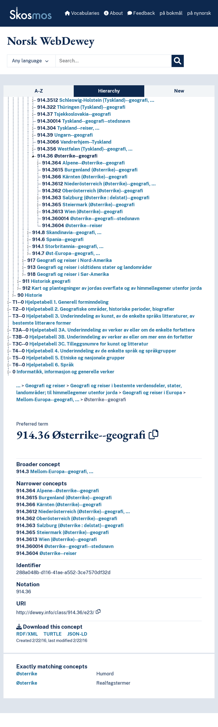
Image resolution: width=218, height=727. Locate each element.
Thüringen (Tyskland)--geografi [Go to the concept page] (81, 107)
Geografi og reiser (45, 385)
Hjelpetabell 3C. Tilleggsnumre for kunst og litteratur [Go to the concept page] (80, 344)
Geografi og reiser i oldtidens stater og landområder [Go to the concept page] (89, 267)
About (113, 13)
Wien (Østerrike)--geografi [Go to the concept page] (82, 211)
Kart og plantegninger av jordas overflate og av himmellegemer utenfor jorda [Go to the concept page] (112, 288)
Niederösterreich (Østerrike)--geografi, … (73, 511)
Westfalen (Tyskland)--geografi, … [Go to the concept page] (84, 149)
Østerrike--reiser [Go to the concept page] (72, 225)
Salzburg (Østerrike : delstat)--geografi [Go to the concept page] (95, 197)
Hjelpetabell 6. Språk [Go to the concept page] (43, 365)
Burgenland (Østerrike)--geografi (64, 497)
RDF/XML (27, 634)
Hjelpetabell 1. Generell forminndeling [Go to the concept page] (60, 302)
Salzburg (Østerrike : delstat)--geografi (70, 525)
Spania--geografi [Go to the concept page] (58, 239)
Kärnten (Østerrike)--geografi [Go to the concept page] (84, 177)
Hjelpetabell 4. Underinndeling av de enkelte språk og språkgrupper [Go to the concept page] (94, 351)
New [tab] (179, 91)
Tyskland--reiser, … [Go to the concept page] (68, 128)
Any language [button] (30, 61)
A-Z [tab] (39, 91)
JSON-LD (77, 634)
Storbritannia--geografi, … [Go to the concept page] (67, 246)
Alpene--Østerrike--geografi (57, 490)
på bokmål (171, 13)
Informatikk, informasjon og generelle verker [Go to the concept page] (63, 372)
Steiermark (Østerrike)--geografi (62, 532)
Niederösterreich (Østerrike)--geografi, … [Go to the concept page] (99, 184)
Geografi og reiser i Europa (152, 392)
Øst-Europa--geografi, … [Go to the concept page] (66, 253)
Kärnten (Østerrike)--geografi (59, 504)
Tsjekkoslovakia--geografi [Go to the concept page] (74, 114)
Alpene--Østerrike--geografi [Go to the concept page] (83, 163)
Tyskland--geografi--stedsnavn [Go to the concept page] (83, 121)
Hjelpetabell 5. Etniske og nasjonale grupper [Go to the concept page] (68, 358)
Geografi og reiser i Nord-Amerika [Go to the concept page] (69, 260)
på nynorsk (199, 13)
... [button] (18, 385)
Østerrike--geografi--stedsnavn (64, 546)
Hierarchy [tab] (109, 91)
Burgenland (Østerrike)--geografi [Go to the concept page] (90, 170)
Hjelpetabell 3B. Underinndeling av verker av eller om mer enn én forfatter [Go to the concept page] (102, 337)
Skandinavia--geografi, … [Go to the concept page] (66, 232)
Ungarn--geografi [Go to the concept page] (65, 135)
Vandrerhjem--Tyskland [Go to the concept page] (74, 142)
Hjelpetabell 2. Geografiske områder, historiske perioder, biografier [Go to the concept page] (93, 309)
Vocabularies (82, 13)
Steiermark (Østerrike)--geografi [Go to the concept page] (88, 204)
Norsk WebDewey (50, 40)
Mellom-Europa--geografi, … (47, 399)
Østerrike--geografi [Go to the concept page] (67, 156)
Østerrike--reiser (46, 553)
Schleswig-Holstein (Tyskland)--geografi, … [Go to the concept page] (95, 100)
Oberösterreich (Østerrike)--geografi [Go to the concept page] (92, 190)
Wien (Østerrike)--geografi (56, 539)
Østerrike (26, 674)
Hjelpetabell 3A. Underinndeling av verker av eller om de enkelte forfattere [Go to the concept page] (103, 330)
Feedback (141, 13)
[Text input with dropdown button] (113, 61)
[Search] (177, 61)
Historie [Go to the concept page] (29, 295)
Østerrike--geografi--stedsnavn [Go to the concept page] (90, 218)
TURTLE (53, 634)
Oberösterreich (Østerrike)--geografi (66, 518)
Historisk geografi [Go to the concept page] (46, 281)
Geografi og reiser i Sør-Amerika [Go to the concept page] (68, 274)
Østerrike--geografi (105, 399)
